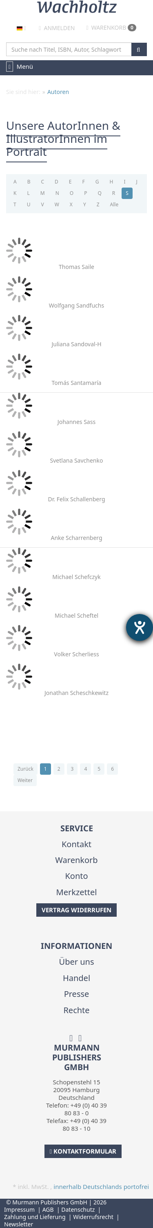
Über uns (76, 961)
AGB (48, 1209)
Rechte (76, 1010)
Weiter (25, 780)
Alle (114, 204)
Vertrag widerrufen (76, 910)
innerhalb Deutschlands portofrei (101, 1186)
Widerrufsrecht (93, 1217)
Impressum (19, 1209)
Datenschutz (78, 1209)
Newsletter (18, 1224)
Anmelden (57, 28)
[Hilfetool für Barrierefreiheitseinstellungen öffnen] (139, 627)
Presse (76, 993)
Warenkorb (111, 27)
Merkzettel (76, 892)
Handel (76, 977)
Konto (76, 875)
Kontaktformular (83, 1151)
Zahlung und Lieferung (35, 1217)
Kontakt (76, 844)
